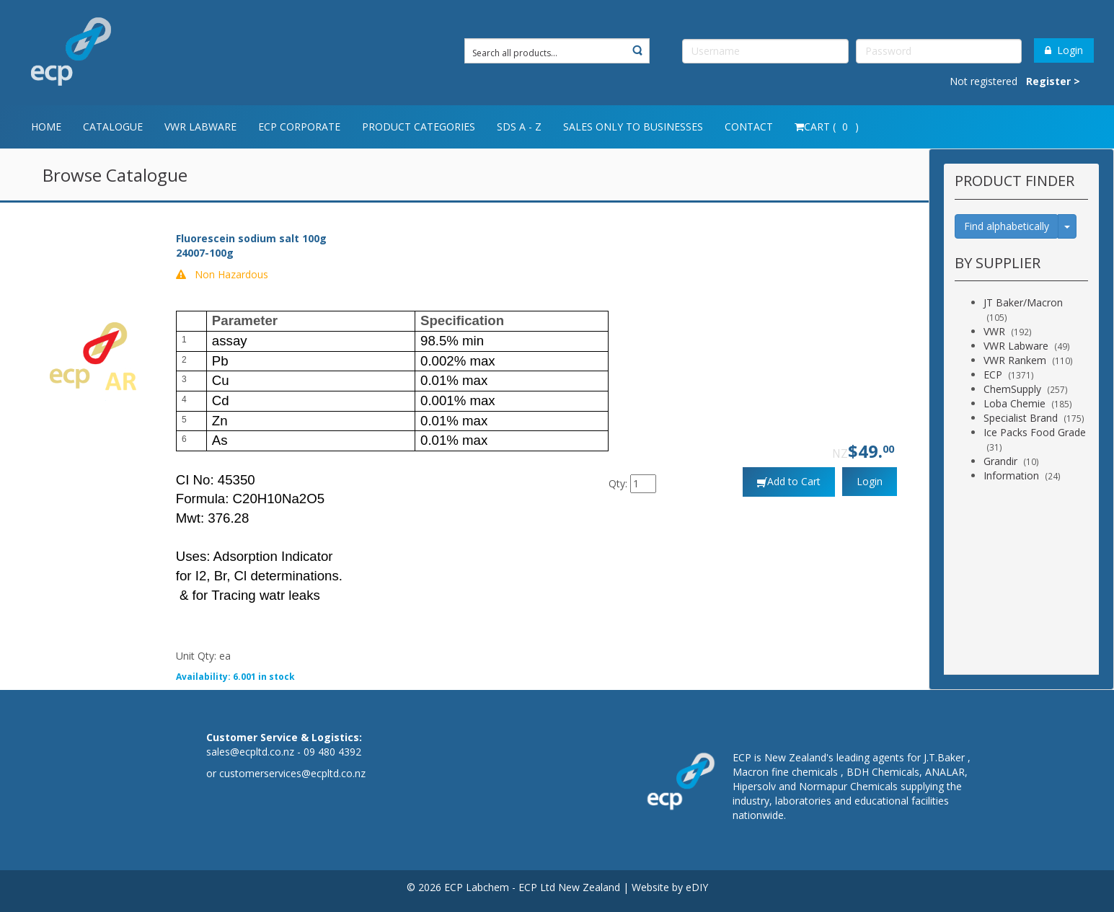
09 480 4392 (332, 751)
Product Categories (418, 126)
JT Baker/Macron (1023, 302)
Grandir (1000, 461)
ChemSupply (1012, 389)
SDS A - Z (519, 126)
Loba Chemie (1014, 403)
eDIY (697, 887)
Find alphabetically (1006, 226)
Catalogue (113, 126)
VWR (994, 331)
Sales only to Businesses (633, 126)
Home (46, 126)
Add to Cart (794, 481)
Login (1064, 50)
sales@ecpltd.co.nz (250, 751)
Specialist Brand (1020, 418)
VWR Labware (200, 126)
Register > (1053, 81)
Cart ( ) (827, 126)
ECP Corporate (299, 126)
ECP (992, 374)
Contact (749, 126)
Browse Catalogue (115, 175)
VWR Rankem (1014, 360)
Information (1011, 475)
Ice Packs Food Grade (1034, 432)
